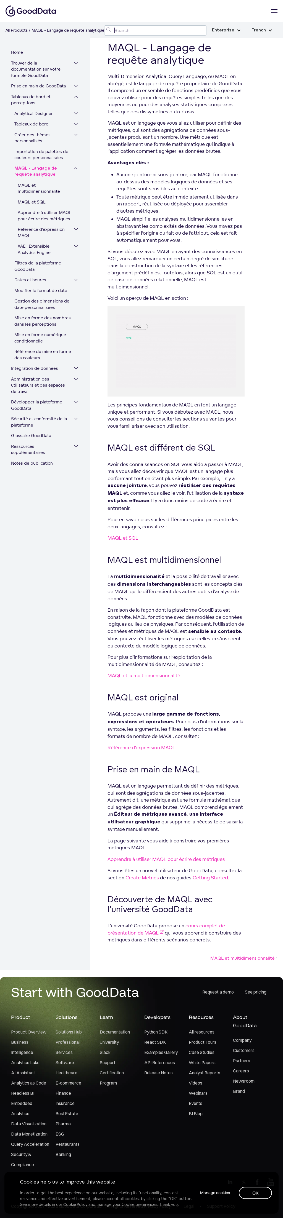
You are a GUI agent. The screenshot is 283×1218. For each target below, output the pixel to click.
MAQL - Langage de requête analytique (35, 171)
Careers (241, 1071)
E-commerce (68, 1083)
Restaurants (68, 1144)
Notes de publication (32, 463)
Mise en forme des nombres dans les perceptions (42, 321)
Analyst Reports (204, 1072)
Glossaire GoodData (31, 435)
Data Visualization (28, 1123)
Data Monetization (29, 1134)
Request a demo (218, 992)
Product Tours (202, 1042)
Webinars (198, 1093)
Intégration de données (34, 368)
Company (242, 1040)
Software (65, 1062)
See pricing (255, 992)
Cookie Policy (75, 1204)
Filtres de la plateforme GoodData (37, 266)
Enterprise (226, 30)
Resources (201, 1017)
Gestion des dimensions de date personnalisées (41, 304)
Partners (241, 1060)
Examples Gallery (161, 1052)
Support (108, 1062)
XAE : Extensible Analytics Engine (34, 249)
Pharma (63, 1123)
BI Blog (196, 1113)
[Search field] (155, 30)
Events (195, 1103)
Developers (157, 1017)
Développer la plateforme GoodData (36, 405)
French (261, 30)
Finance (63, 1093)
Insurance (65, 1103)
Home (17, 52)
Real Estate (67, 1113)
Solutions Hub (69, 1032)
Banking (63, 1154)
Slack (105, 1052)
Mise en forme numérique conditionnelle (40, 338)
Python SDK (155, 1032)
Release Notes (158, 1072)
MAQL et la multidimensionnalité (144, 675)
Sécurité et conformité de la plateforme (39, 422)
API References (159, 1062)
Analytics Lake (25, 1062)
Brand (239, 1091)
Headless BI (22, 1093)
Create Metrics (142, 877)
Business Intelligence (22, 1047)
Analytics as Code (28, 1083)
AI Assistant (23, 1072)
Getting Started (210, 877)
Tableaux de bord (31, 124)
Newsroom (244, 1081)
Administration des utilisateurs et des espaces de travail (38, 385)
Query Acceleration (30, 1144)
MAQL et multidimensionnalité (39, 188)
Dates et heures (30, 279)
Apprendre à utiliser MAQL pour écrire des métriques (45, 215)
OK (255, 1193)
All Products (17, 30)
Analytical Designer (33, 113)
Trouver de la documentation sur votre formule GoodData (36, 69)
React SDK (155, 1042)
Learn (106, 1017)
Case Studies (201, 1052)
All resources (201, 1032)
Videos (195, 1083)
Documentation (115, 1032)
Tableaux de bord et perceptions (31, 100)
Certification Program (112, 1078)
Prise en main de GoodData (38, 86)
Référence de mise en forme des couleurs (42, 354)
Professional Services (68, 1047)
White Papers (202, 1062)
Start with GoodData (75, 992)
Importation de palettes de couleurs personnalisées (41, 154)
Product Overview (28, 1032)
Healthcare (66, 1072)
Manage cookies (215, 1192)
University (109, 1042)
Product (20, 1017)
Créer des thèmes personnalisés (32, 138)
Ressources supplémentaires (28, 449)
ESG (60, 1134)
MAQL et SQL (32, 202)
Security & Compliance (22, 1159)
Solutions (66, 1017)
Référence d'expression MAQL (41, 232)
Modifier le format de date (40, 290)
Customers (244, 1050)
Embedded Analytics (21, 1108)
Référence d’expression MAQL (141, 747)
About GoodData (245, 1021)
